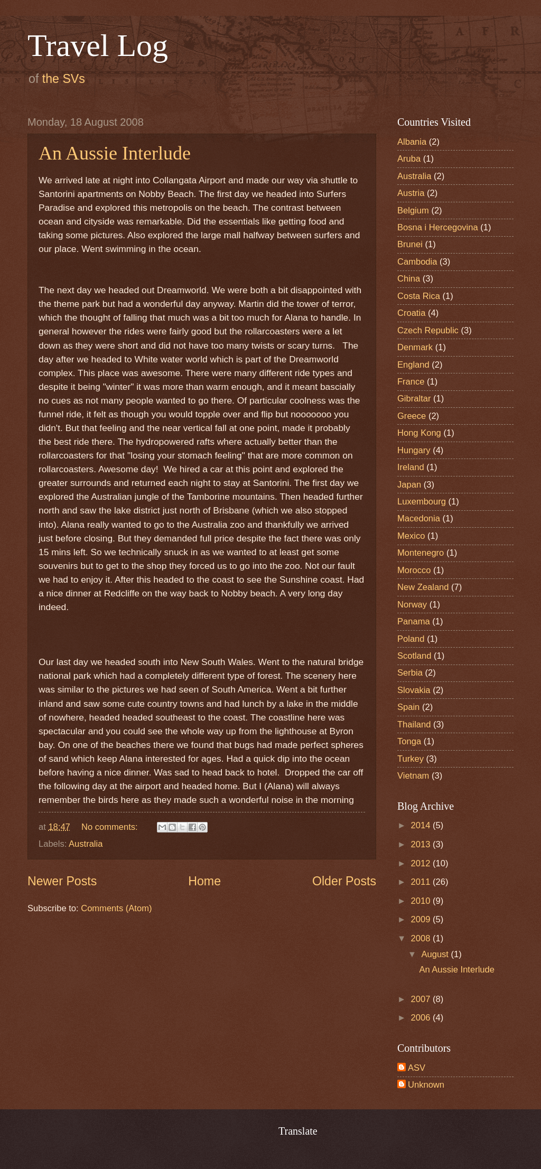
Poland (411, 639)
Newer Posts (62, 881)
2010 (422, 901)
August (436, 954)
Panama (413, 621)
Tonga (409, 741)
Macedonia (418, 518)
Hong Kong (419, 433)
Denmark (415, 347)
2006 (422, 1018)
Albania (411, 142)
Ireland (410, 467)
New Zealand (423, 587)
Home (204, 881)
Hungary (414, 450)
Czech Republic (428, 330)
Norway (412, 605)
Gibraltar (414, 399)
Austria (411, 193)
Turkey (410, 759)
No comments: (110, 827)
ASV (416, 1068)
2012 (422, 863)
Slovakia (414, 690)
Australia (85, 844)
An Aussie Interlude (115, 153)
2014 (422, 825)
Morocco (414, 570)
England (413, 365)
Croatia (411, 313)
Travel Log (97, 45)
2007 (422, 999)
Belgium (413, 210)
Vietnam (413, 776)
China (408, 279)
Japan (409, 485)
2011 (422, 882)
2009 (422, 919)
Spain (408, 707)
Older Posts (344, 881)
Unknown (426, 1085)
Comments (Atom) (116, 908)
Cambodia (417, 262)
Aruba (409, 159)
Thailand (414, 724)
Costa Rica (418, 296)
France (411, 382)
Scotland (414, 656)
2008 (422, 938)
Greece (411, 416)
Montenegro (420, 553)
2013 (422, 844)
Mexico (411, 536)
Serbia (410, 673)
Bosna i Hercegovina (437, 227)
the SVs (63, 79)
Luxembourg (421, 502)
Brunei (410, 244)
